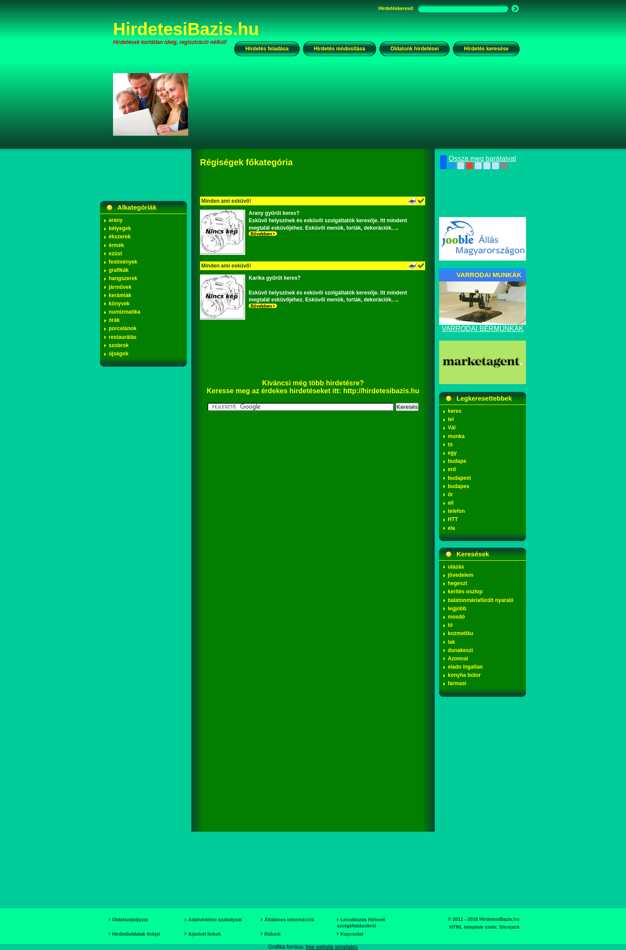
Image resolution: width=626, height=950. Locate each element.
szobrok (119, 345)
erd (452, 469)
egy (452, 453)
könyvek (119, 304)
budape (457, 461)
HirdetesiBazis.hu (186, 29)
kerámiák (120, 295)
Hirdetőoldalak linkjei (136, 934)
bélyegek (120, 228)
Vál (452, 428)
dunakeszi (460, 650)
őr (450, 495)
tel (451, 419)
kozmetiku (460, 633)
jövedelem (460, 575)
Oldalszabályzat (130, 919)
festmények (123, 262)
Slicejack (509, 927)
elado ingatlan (465, 667)
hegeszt (457, 583)
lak (451, 642)
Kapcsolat (351, 934)
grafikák (119, 270)
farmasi (457, 683)
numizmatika (124, 312)
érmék (116, 245)
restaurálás (123, 337)
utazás (456, 567)
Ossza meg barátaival (478, 158)
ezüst (115, 254)
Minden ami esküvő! (226, 201)
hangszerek (123, 278)
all (450, 503)
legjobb (457, 608)
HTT (453, 519)
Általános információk (289, 919)
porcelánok (123, 328)
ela (451, 528)
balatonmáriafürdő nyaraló (480, 600)
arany (116, 220)
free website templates (332, 947)
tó (450, 445)
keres (454, 411)
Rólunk (272, 934)
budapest (459, 478)
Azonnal (458, 659)
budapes (458, 486)
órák (114, 320)
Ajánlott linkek (204, 934)
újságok (118, 354)
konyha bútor (464, 675)
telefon (456, 511)
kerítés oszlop (465, 592)
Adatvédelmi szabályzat (215, 919)
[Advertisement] (359, 104)
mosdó (456, 617)
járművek (120, 287)
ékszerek (120, 237)
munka (456, 436)
